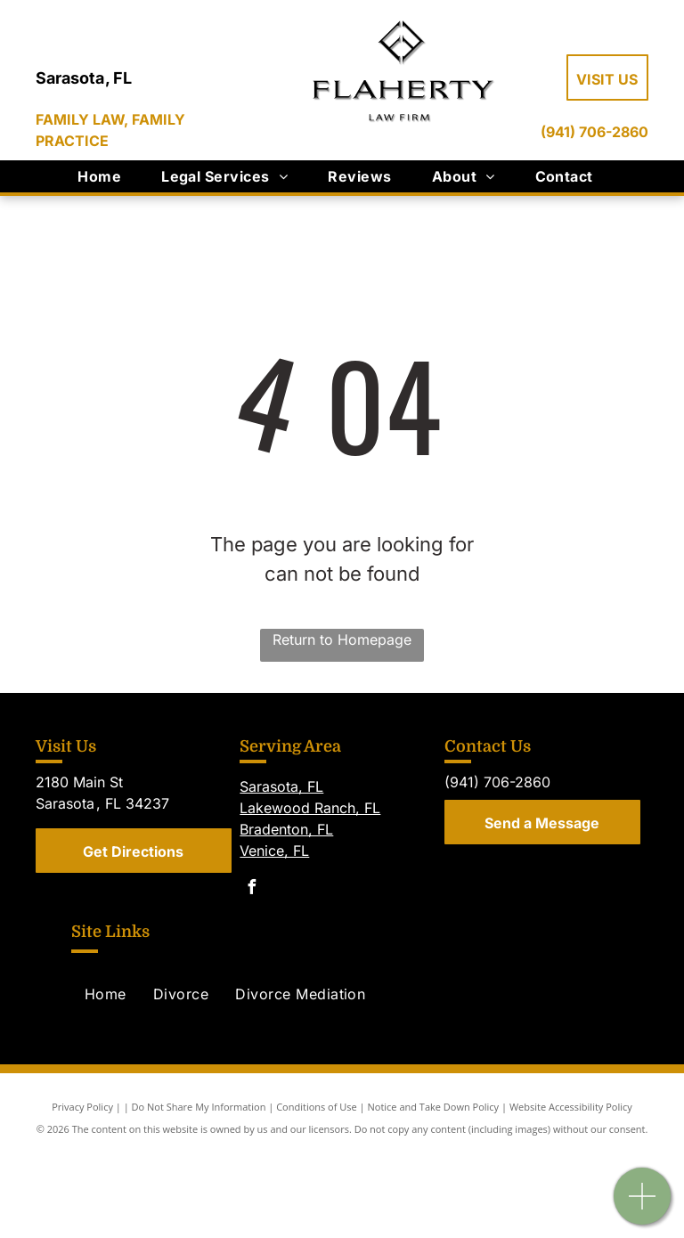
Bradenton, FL (286, 829)
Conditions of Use (316, 1106)
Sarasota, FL (281, 786)
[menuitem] (106, 176)
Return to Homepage (342, 639)
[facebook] (251, 889)
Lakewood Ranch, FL (310, 808)
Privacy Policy (82, 1106)
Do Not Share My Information (199, 1106)
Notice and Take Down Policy (434, 1106)
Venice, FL (274, 850)
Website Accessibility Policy (570, 1106)
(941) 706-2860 (594, 132)
